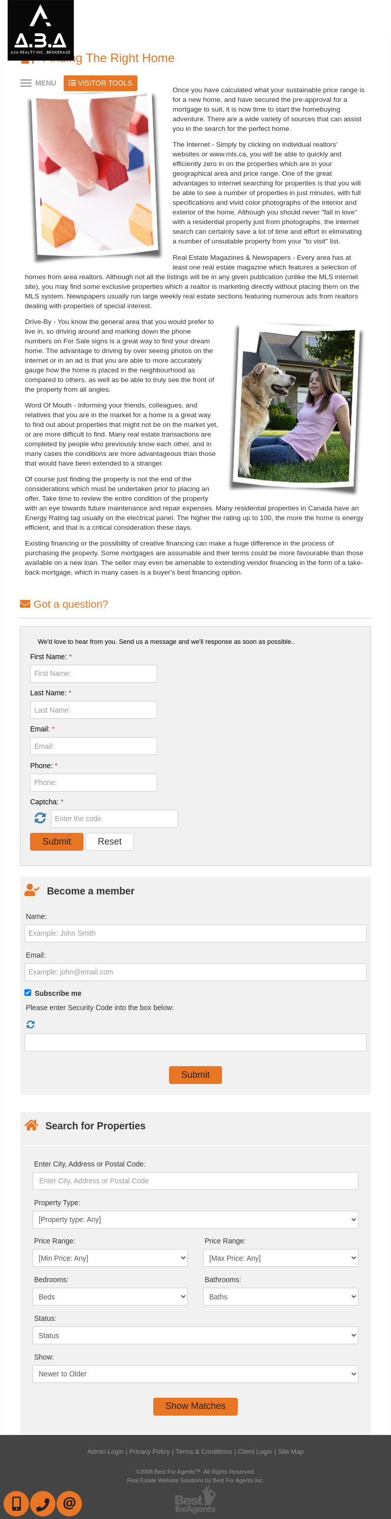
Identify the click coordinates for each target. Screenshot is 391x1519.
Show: (44, 1357)
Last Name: (50, 693)
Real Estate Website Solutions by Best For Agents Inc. (195, 1480)
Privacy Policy (149, 1451)
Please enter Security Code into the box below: (100, 1007)
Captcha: (46, 802)
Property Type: (57, 1203)
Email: (42, 729)
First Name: (51, 657)
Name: (36, 916)
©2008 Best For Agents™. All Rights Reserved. (195, 1472)
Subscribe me (58, 993)
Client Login (255, 1451)
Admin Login (106, 1451)
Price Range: (54, 1241)
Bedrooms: (51, 1280)
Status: (45, 1318)
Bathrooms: (223, 1280)
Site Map (291, 1451)
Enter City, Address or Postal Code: (90, 1164)
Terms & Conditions (204, 1451)
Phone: (44, 766)
